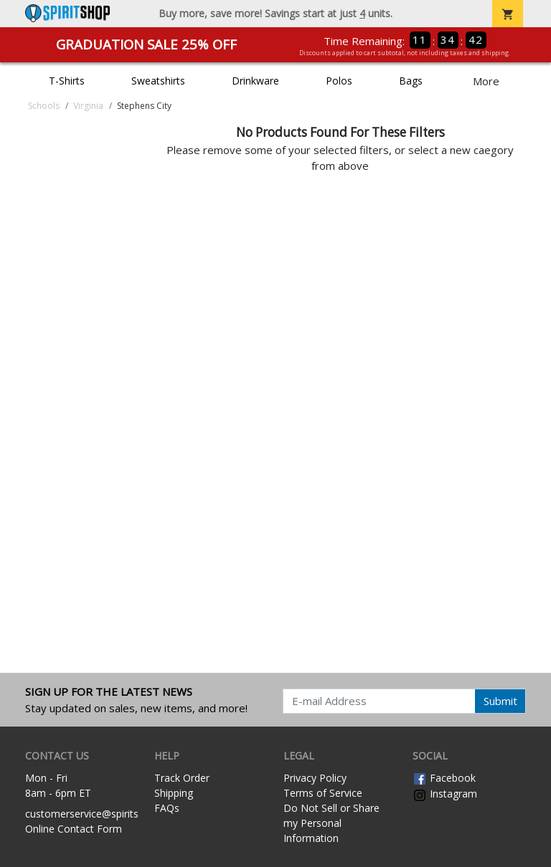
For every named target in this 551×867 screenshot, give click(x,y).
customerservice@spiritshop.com (102, 813)
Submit (500, 701)
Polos (339, 80)
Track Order (181, 778)
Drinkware (255, 80)
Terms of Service (322, 793)
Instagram (445, 793)
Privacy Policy (315, 778)
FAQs (166, 808)
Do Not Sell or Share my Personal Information (331, 823)
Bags (411, 80)
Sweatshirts (158, 80)
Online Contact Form (73, 828)
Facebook (444, 778)
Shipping (173, 793)
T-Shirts (67, 80)
